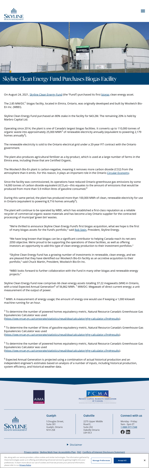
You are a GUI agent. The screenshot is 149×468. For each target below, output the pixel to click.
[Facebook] (123, 432)
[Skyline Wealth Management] (15, 430)
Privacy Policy (25, 465)
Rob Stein (80, 230)
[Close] (145, 460)
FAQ (79, 452)
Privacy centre (31, 452)
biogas (105, 94)
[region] (74, 460)
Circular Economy (118, 173)
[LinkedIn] (128, 432)
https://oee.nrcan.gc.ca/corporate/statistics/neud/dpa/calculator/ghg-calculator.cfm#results (62, 318)
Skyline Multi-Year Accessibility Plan (58, 452)
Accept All (122, 460)
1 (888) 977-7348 (129, 427)
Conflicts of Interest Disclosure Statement (103, 452)
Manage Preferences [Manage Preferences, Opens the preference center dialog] (101, 460)
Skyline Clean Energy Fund (46, 94)
